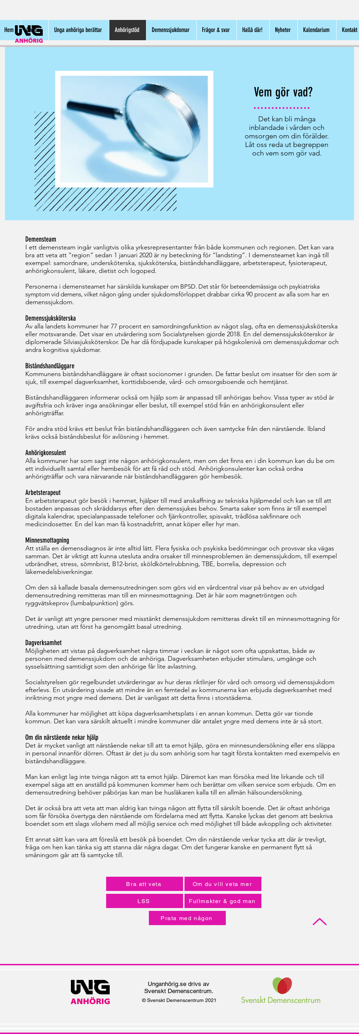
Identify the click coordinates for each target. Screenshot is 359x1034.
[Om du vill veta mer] (222, 884)
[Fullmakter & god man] (222, 901)
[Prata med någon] (187, 918)
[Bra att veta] (144, 884)
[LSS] (144, 901)
